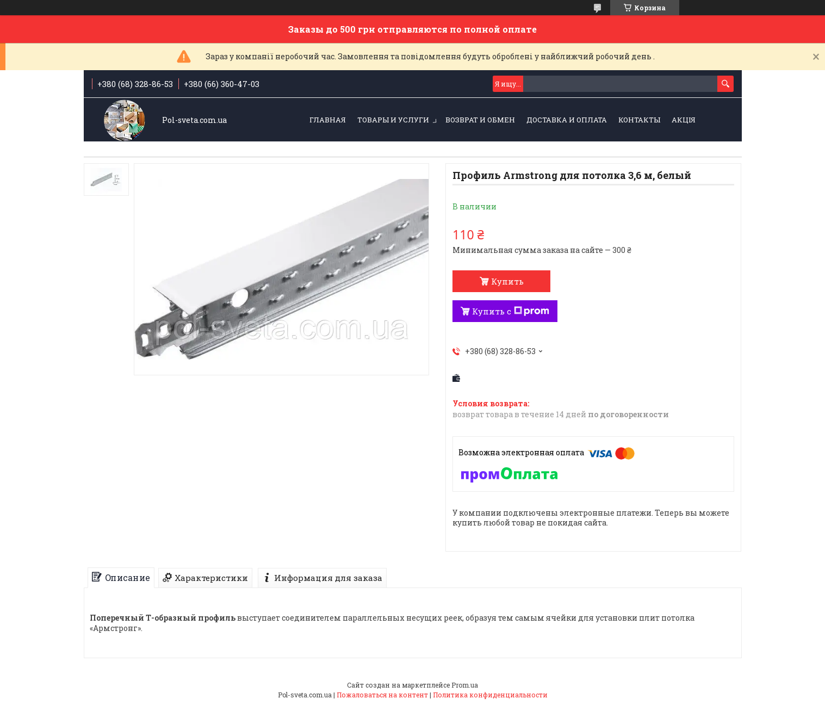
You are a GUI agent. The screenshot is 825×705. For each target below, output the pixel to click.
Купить (507, 281)
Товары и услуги (393, 120)
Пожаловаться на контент (382, 694)
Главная (327, 120)
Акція (684, 120)
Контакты (639, 120)
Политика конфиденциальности (490, 694)
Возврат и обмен (480, 120)
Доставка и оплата (566, 120)
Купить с (510, 311)
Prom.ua (464, 685)
